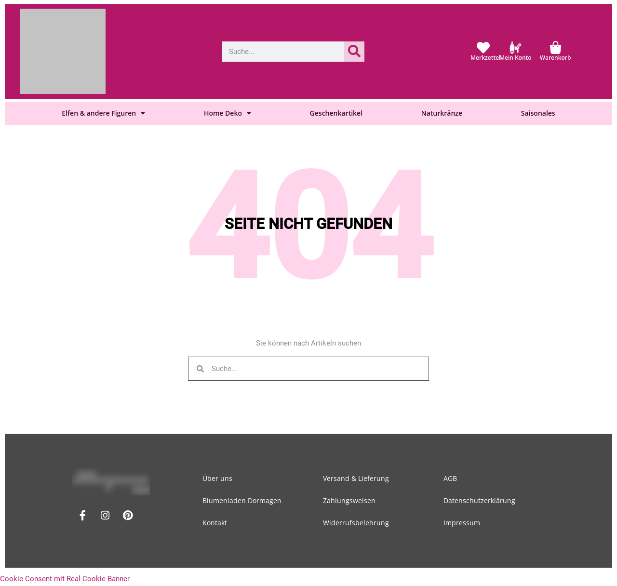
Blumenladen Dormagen (242, 500)
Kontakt (214, 522)
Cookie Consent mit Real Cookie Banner (65, 578)
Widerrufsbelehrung (356, 522)
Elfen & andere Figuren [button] (103, 113)
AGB (450, 478)
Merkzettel (485, 57)
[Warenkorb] (555, 47)
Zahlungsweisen (349, 500)
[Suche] (354, 51)
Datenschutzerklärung (479, 500)
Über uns (217, 478)
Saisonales (538, 113)
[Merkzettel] (483, 47)
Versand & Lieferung (356, 478)
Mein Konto (515, 57)
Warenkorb (555, 57)
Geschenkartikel (336, 113)
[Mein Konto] (515, 47)
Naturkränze (441, 113)
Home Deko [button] (227, 113)
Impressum (461, 522)
